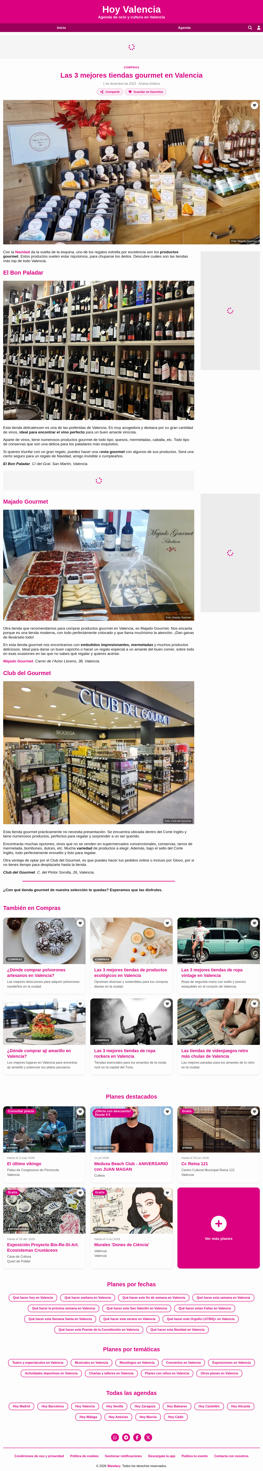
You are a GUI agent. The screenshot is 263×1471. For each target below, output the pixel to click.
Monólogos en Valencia (137, 1362)
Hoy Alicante (240, 1406)
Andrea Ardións (149, 83)
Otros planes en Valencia (219, 1373)
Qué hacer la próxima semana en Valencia (63, 1308)
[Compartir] (110, 91)
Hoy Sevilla (114, 1406)
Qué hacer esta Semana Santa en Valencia (60, 1319)
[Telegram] (126, 1437)
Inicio (61, 27)
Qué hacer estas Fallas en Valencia (205, 1308)
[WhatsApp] (115, 1437)
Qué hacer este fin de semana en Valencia (154, 1297)
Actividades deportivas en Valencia (51, 1373)
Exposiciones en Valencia (231, 1362)
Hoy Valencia (85, 1406)
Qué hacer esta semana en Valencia (223, 1297)
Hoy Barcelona (52, 1406)
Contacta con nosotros (231, 1456)
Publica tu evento (195, 1456)
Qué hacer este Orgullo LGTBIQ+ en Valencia (201, 1319)
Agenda (183, 27)
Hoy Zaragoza (145, 1406)
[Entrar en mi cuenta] (258, 27)
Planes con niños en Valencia (167, 1373)
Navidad (22, 252)
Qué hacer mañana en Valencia (87, 1297)
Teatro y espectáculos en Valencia (37, 1362)
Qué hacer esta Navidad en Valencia (178, 1329)
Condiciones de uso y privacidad (39, 1456)
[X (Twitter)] (148, 1437)
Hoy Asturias (118, 1417)
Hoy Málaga (88, 1417)
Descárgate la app (161, 1456)
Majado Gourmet (18, 661)
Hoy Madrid (21, 1406)
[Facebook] (137, 1437)
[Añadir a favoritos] (145, 91)
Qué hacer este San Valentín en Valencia (137, 1308)
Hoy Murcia (148, 1417)
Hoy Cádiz (175, 1417)
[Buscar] (249, 27)
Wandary (114, 1466)
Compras (131, 67)
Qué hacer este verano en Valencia (129, 1319)
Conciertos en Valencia (183, 1362)
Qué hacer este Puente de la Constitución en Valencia (98, 1329)
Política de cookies (84, 1456)
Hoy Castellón (209, 1406)
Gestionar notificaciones (123, 1456)
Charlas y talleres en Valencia (111, 1373)
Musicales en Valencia (91, 1362)
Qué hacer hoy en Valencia (33, 1297)
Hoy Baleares (177, 1406)
